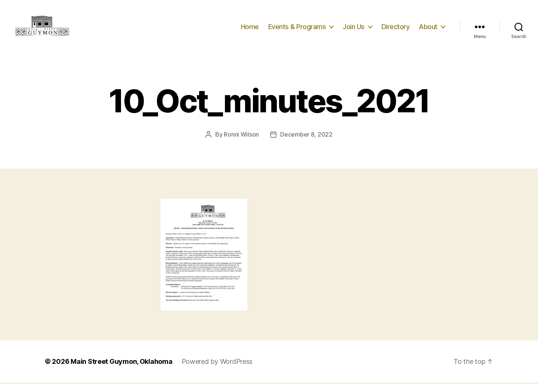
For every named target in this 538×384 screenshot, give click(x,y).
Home (250, 27)
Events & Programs (297, 27)
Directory (395, 27)
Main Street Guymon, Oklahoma (121, 363)
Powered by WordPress (217, 363)
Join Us (354, 27)
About (428, 27)
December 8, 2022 (306, 136)
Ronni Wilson (241, 136)
